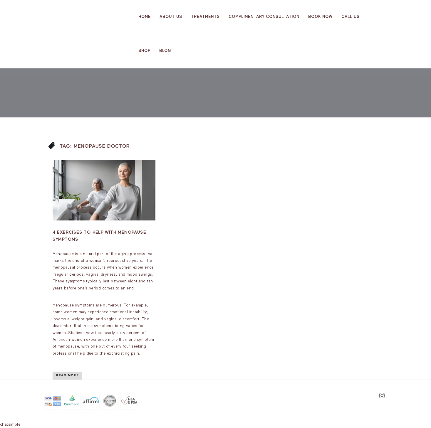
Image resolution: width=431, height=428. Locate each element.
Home (144, 17)
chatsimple (10, 425)
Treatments (205, 17)
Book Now (320, 17)
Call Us (350, 17)
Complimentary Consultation (264, 17)
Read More (67, 375)
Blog (165, 51)
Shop (144, 51)
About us (171, 17)
